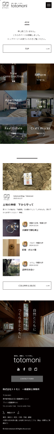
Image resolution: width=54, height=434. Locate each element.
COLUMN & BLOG (27, 287)
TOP (27, 48)
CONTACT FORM (27, 380)
